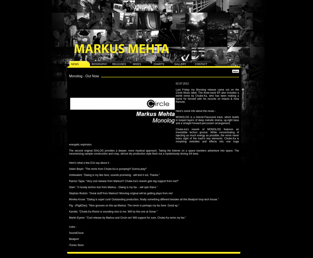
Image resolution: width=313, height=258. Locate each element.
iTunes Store (76, 245)
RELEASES (119, 64)
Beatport (74, 239)
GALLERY (180, 64)
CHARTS (159, 64)
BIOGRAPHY (99, 64)
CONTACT (201, 64)
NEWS (75, 64)
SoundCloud (76, 232)
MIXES (137, 64)
